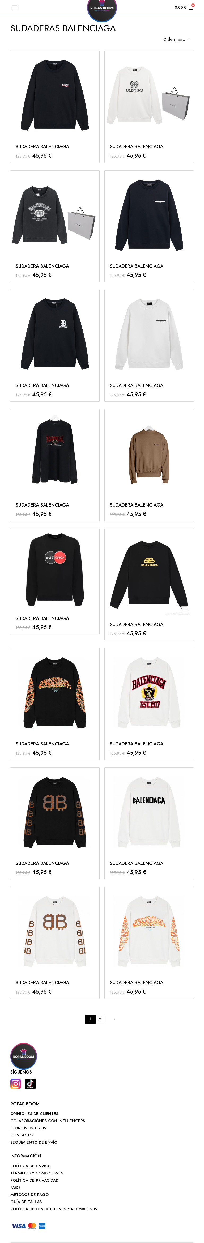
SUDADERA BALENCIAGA (42, 146)
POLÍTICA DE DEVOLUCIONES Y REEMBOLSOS (53, 1209)
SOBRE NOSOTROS (28, 1128)
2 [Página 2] (100, 1019)
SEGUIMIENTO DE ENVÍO (33, 1142)
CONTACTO (21, 1135)
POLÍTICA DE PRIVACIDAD (34, 1180)
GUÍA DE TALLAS (26, 1202)
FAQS (15, 1187)
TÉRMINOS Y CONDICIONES (36, 1173)
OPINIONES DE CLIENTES (34, 1114)
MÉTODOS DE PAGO (29, 1195)
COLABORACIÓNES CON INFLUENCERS (47, 1121)
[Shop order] (176, 39)
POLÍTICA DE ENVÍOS (30, 1166)
